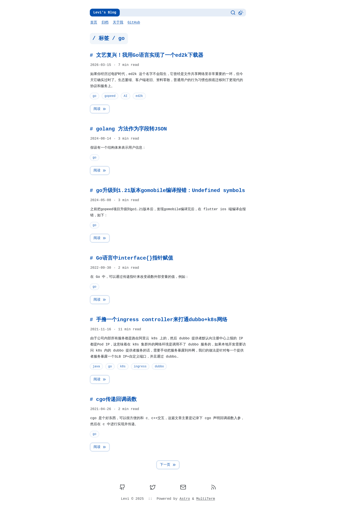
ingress (140, 366)
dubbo (159, 366)
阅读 (100, 109)
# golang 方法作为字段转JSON (128, 129)
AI (125, 96)
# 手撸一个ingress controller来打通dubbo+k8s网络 (158, 319)
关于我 (118, 22)
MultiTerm (205, 498)
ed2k (139, 96)
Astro (185, 498)
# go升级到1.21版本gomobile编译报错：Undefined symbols (167, 190)
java (96, 366)
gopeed (110, 96)
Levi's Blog (104, 12)
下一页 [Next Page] (168, 464)
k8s (122, 366)
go (94, 96)
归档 (105, 22)
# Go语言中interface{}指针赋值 (131, 258)
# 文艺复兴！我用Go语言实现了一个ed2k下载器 (146, 55)
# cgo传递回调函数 (113, 399)
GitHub (134, 22)
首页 (93, 22)
